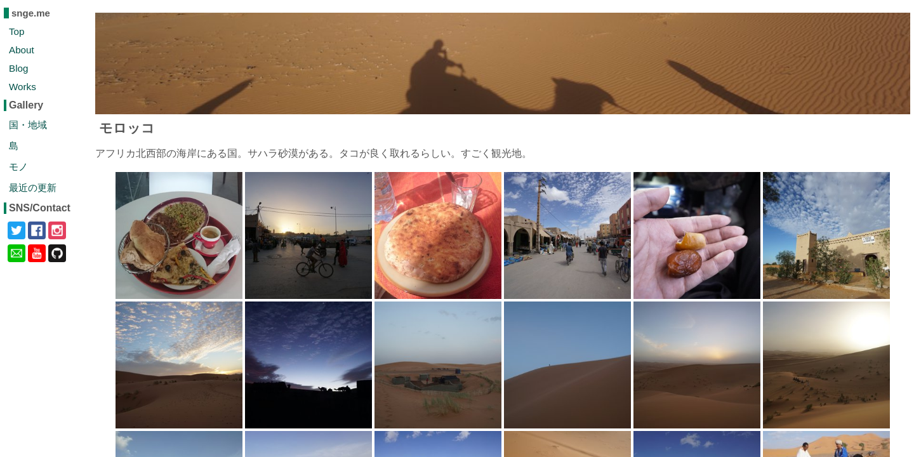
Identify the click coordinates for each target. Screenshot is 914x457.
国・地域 (28, 124)
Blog (18, 68)
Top (17, 31)
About (21, 49)
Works (22, 86)
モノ (18, 166)
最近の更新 (32, 187)
